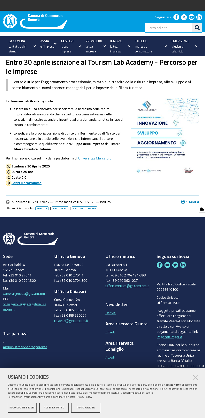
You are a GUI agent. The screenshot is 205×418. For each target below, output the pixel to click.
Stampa (190, 215)
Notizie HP (60, 221)
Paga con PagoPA (169, 350)
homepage (18, 60)
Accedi (110, 345)
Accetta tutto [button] (54, 407)
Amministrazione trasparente (25, 360)
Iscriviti (110, 326)
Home (5, 60)
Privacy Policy (83, 397)
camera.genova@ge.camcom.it (25, 306)
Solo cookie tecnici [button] (22, 407)
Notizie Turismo (84, 221)
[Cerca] (197, 28)
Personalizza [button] (86, 407)
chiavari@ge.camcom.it (71, 334)
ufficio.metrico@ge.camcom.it (127, 298)
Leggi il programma (26, 196)
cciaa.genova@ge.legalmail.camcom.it (24, 319)
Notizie (37, 60)
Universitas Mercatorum (96, 171)
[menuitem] (22, 46)
